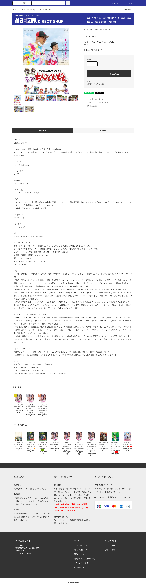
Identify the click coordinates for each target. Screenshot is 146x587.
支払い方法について (82, 545)
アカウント (112, 3)
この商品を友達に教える (93, 99)
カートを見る (109, 545)
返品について (91, 81)
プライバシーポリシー (82, 563)
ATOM (81, 568)
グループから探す (44, 10)
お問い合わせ (125, 10)
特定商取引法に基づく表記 (95, 84)
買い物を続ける (91, 106)
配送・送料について (82, 550)
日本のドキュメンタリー (108, 29)
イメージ (103, 131)
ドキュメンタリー (95, 29)
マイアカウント (110, 541)
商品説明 (43, 131)
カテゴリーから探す (27, 10)
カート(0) (127, 3)
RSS (76, 568)
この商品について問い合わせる (96, 102)
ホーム (15, 10)
